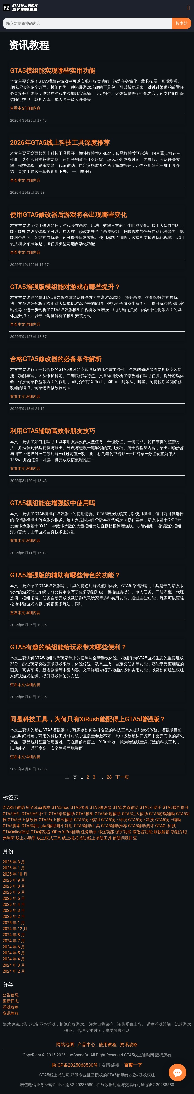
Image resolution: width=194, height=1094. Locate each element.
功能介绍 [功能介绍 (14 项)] (179, 831)
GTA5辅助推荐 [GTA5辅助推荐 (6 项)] (114, 825)
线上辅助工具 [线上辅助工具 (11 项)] (99, 838)
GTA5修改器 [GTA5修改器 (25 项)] (100, 807)
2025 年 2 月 (14, 916)
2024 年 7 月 (14, 940)
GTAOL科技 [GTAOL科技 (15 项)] (165, 825)
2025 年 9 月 (14, 880)
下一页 (122, 777)
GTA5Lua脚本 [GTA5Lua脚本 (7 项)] (38, 807)
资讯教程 (11, 1013)
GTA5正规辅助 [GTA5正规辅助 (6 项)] (108, 813)
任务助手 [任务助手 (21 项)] (89, 831)
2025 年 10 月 (15, 874)
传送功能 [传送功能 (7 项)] (106, 831)
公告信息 (11, 995)
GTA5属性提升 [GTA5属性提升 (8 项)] (176, 807)
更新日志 (11, 1001)
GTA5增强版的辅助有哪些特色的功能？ (65, 575)
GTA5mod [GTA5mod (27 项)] (60, 807)
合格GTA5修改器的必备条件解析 (56, 359)
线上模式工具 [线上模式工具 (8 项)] (49, 838)
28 (109, 777)
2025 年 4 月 (14, 904)
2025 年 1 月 (14, 922)
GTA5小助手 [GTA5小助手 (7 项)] (151, 807)
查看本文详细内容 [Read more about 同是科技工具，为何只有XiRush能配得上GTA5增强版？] (25, 757)
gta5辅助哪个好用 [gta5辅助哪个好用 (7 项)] (56, 825)
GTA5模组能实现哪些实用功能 (52, 70)
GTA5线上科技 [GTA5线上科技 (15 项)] (141, 819)
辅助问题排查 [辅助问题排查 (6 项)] (125, 838)
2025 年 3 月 (14, 910)
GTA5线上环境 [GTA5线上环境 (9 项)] (114, 819)
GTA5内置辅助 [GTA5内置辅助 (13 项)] (125, 807)
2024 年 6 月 (14, 947)
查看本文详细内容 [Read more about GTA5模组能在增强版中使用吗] (25, 540)
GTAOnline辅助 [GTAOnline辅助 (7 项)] (16, 831)
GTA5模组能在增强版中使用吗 (52, 503)
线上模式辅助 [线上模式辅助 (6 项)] (74, 838)
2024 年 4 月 (14, 959)
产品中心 (86, 1044)
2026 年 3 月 (14, 862)
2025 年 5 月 (14, 898)
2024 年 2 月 (14, 971)
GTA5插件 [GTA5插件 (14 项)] (11, 813)
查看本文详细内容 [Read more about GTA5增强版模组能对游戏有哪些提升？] (25, 324)
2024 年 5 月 (14, 953)
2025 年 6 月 (14, 892)
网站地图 (65, 1044)
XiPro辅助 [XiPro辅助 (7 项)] (71, 831)
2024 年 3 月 (14, 965)
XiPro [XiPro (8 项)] (56, 831)
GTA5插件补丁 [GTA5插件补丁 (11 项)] (34, 813)
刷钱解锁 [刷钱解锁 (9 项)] (162, 831)
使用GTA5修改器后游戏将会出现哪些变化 (68, 214)
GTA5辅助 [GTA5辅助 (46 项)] (30, 825)
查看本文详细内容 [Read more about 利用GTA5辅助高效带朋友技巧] (25, 468)
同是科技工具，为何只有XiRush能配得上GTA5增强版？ (88, 719)
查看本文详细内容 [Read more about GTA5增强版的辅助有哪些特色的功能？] (25, 612)
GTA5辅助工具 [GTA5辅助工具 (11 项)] (87, 825)
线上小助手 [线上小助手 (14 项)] (26, 838)
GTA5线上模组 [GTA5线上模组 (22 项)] (87, 819)
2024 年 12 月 (15, 928)
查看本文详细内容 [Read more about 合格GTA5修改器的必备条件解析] (25, 396)
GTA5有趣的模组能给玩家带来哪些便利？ (68, 647)
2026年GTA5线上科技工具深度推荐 (60, 142)
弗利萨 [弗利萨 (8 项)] (9, 838)
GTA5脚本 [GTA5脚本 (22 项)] (11, 825)
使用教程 (108, 1044)
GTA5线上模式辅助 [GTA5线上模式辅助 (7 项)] (56, 819)
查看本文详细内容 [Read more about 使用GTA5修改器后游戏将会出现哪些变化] (25, 252)
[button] (188, 7)
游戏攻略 (11, 1007)
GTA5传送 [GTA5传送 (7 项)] (79, 807)
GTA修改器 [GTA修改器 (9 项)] (40, 831)
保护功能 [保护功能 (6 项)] (123, 831)
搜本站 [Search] (182, 23)
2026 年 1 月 (14, 868)
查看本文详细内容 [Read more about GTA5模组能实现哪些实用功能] (25, 108)
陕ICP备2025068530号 (75, 1065)
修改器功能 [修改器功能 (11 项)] (142, 831)
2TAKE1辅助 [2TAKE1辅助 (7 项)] (14, 807)
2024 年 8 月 (14, 934)
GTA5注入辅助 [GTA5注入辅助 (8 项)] (135, 813)
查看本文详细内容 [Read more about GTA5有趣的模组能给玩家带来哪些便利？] (25, 685)
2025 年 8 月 (14, 886)
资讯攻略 (129, 1044)
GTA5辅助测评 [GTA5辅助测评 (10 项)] (141, 825)
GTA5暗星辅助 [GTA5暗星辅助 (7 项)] (61, 813)
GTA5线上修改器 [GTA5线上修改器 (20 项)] (23, 819)
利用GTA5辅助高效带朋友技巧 (52, 431)
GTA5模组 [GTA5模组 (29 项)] (85, 813)
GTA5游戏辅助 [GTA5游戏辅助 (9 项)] (162, 813)
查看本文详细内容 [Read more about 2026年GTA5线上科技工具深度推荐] (25, 180)
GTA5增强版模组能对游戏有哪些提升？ (65, 287)
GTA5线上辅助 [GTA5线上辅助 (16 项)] (168, 819)
